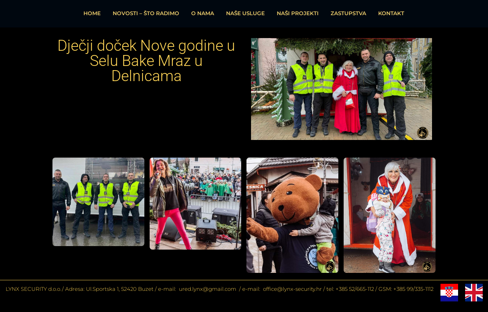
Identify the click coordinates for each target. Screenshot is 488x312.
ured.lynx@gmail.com (206, 289)
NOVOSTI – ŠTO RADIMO (146, 13)
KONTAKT (391, 13)
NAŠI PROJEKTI (298, 13)
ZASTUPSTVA (348, 13)
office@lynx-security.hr (292, 289)
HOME (92, 13)
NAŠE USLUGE (245, 13)
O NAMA (202, 13)
